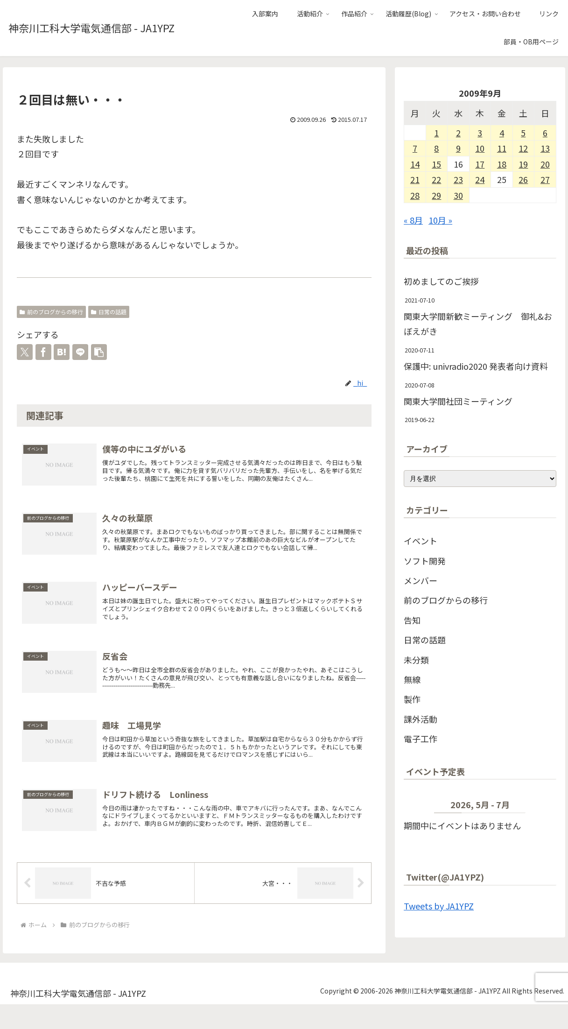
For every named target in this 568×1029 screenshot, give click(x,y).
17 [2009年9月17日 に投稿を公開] (479, 164)
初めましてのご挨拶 (441, 281)
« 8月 (413, 220)
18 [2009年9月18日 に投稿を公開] (501, 164)
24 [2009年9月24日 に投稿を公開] (479, 179)
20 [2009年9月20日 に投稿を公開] (545, 164)
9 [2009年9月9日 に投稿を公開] (458, 148)
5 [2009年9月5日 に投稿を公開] (523, 133)
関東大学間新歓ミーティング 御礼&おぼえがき (478, 323)
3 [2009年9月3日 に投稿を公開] (479, 133)
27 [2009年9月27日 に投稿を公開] (545, 179)
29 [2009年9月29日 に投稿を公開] (436, 195)
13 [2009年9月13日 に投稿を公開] (545, 148)
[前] (419, 806)
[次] (541, 806)
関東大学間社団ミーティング (458, 401)
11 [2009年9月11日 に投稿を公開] (501, 148)
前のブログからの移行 (51, 312)
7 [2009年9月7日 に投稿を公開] (415, 148)
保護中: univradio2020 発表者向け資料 (476, 366)
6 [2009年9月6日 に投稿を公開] (545, 133)
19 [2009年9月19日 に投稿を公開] (523, 164)
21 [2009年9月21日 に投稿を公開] (415, 179)
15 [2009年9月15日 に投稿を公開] (436, 164)
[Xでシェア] (25, 352)
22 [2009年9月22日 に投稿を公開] (436, 179)
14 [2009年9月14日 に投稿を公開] (415, 164)
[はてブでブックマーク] (62, 352)
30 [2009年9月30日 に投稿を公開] (458, 195)
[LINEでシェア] (80, 352)
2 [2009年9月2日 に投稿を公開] (458, 133)
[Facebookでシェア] (43, 352)
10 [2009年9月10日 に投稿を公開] (479, 148)
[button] (99, 352)
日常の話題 (108, 312)
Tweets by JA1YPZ (439, 906)
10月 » (440, 220)
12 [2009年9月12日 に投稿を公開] (523, 148)
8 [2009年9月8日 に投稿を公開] (436, 148)
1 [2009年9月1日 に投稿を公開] (436, 133)
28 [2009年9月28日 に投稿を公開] (415, 195)
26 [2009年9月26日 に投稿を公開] (523, 179)
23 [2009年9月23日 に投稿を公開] (458, 179)
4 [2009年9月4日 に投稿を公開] (501, 133)
